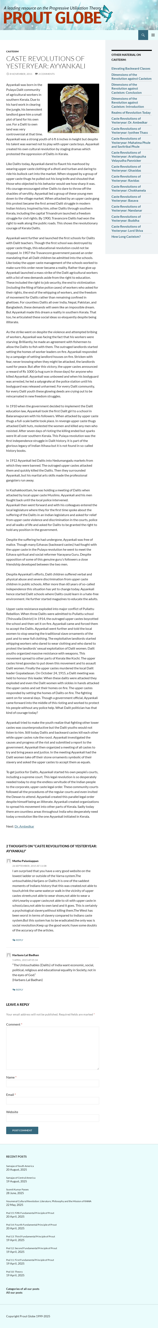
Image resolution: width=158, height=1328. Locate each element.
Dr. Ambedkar (24, 826)
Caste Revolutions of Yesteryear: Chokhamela (129, 188)
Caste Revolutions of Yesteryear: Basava (126, 198)
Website (12, 1112)
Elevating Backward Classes (131, 68)
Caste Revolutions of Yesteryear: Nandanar (127, 208)
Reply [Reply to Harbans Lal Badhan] (19, 989)
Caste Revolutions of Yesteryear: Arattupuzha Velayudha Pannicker (129, 156)
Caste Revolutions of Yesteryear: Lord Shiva (127, 228)
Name (11, 1077)
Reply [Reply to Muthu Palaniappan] (19, 940)
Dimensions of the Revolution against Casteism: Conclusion (127, 88)
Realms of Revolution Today (131, 112)
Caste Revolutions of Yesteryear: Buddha (126, 218)
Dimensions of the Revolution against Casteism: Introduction (128, 102)
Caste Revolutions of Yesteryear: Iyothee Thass (130, 130)
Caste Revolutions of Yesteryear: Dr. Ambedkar (130, 120)
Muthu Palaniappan (25, 861)
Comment (14, 1024)
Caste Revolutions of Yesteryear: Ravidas (126, 178)
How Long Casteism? (126, 236)
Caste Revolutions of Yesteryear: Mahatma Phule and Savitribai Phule (131, 142)
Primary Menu (153, 35)
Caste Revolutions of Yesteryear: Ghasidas (126, 168)
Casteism (12, 51)
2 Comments (46, 73)
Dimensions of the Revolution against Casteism (132, 76)
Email (11, 1094)
